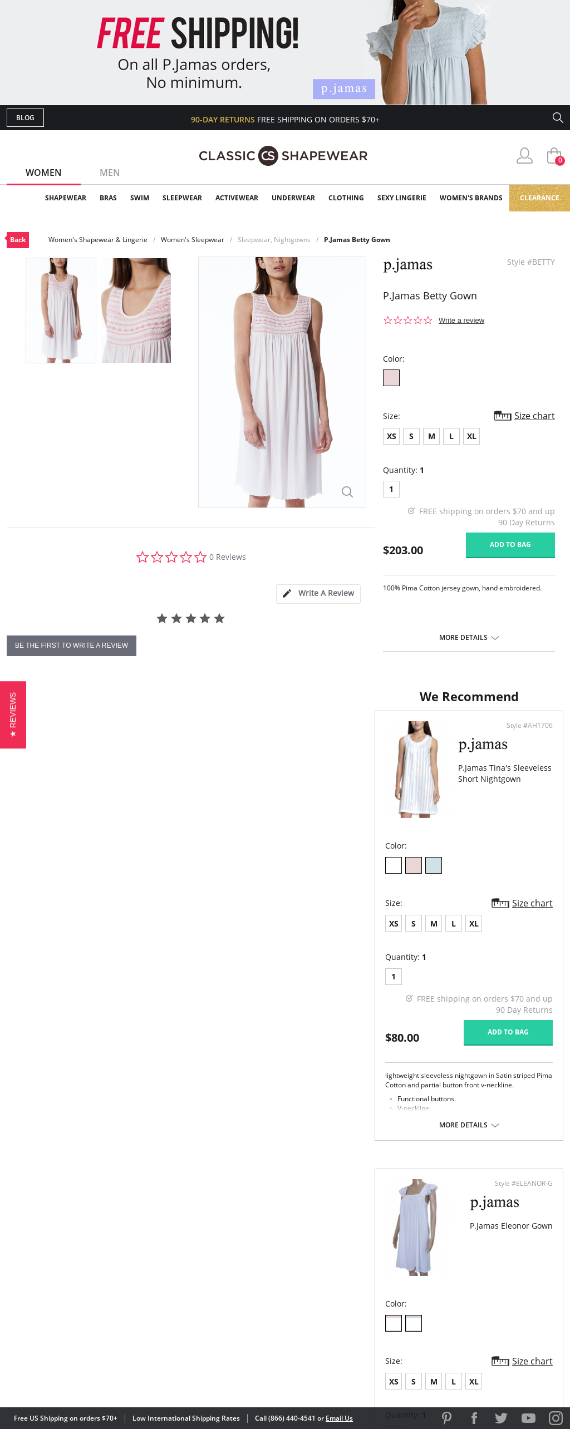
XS (391, 436)
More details (463, 637)
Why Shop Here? (373, 1227)
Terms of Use (94, 1378)
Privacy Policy (370, 1299)
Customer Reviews (379, 1245)
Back (18, 239)
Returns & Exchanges (240, 1299)
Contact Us (219, 1317)
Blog (25, 117)
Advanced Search (231, 1227)
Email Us (339, 1418)
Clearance (539, 198)
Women (44, 172)
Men (110, 172)
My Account (220, 1245)
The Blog (359, 1281)
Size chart (534, 416)
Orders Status (225, 1263)
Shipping (212, 1281)
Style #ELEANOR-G (520, 736)
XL (471, 436)
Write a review (461, 320)
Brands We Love (374, 1263)
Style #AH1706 (246, 736)
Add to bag (510, 544)
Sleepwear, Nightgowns (274, 239)
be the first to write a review (71, 645)
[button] (13, 714)
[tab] (318, 594)
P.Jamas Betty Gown (357, 239)
